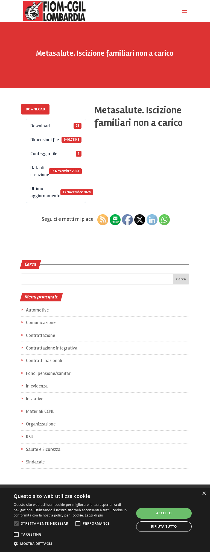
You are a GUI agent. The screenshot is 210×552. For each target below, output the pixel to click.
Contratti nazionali (44, 360)
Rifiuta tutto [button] (164, 526)
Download (35, 109)
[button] (72, 544)
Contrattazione (40, 335)
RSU (29, 437)
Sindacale (35, 462)
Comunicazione (41, 322)
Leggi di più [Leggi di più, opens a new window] (94, 515)
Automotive (37, 310)
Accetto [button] (164, 513)
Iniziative (34, 399)
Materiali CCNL (40, 411)
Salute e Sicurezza (43, 449)
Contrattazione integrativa (51, 348)
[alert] (105, 520)
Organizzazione (41, 424)
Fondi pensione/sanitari (49, 373)
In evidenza (37, 386)
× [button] (204, 494)
